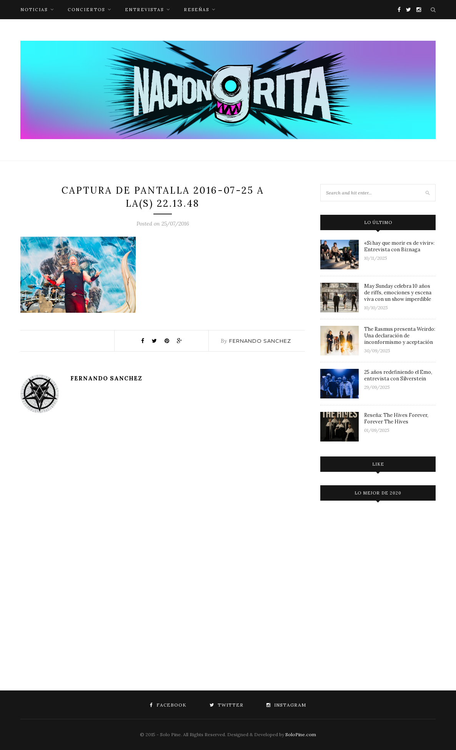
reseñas (196, 9)
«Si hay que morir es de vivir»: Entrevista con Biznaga (399, 246)
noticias (34, 9)
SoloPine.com (300, 734)
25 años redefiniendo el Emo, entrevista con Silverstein (398, 375)
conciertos (86, 9)
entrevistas (144, 9)
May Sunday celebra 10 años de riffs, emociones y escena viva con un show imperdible (397, 292)
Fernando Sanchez (260, 341)
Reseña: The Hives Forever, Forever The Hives (396, 418)
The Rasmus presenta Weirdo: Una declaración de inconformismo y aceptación (399, 335)
